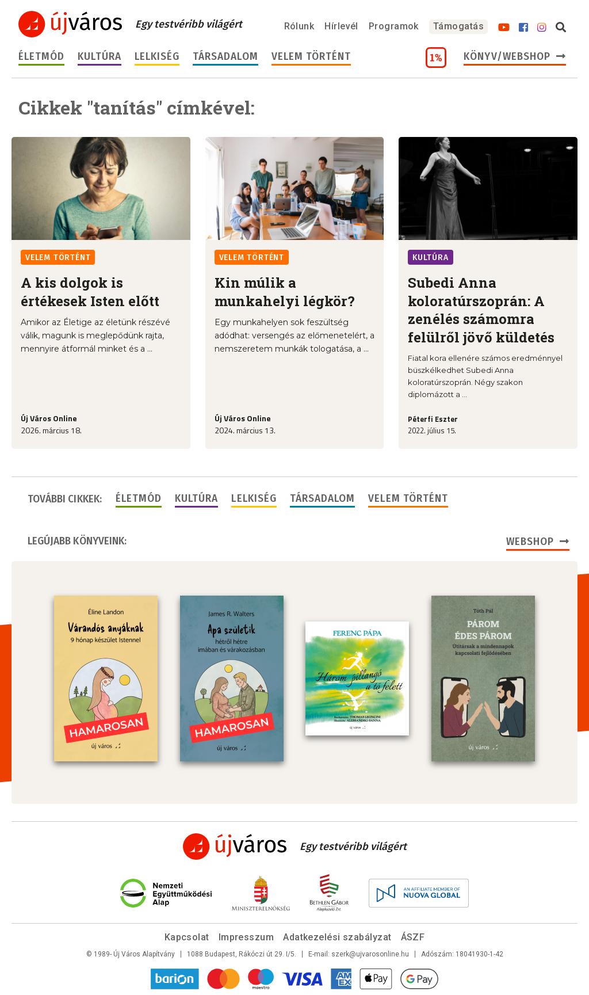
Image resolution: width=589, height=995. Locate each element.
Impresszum (246, 937)
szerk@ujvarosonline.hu (370, 954)
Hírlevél (341, 26)
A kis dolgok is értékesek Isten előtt (90, 291)
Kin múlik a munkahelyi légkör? (285, 291)
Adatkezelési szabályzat (337, 937)
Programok (394, 26)
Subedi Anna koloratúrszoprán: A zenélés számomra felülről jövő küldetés (481, 309)
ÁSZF (413, 937)
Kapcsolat (187, 937)
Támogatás (458, 26)
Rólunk (299, 26)
